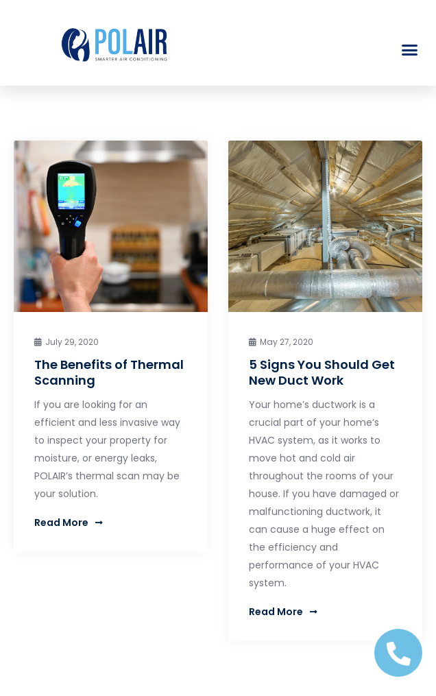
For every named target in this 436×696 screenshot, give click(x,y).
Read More (68, 522)
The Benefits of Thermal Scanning (109, 372)
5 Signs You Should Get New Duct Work (322, 372)
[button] (410, 50)
